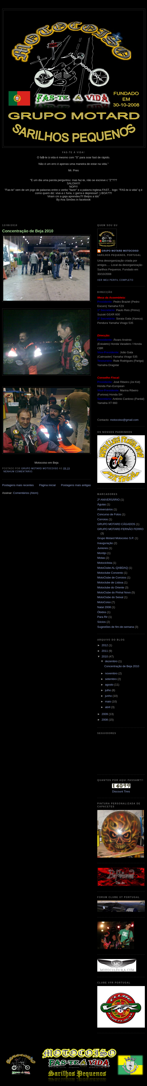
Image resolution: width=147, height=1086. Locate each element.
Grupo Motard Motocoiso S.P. (115, 538)
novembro (111, 673)
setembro (111, 679)
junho (109, 695)
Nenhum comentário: (18, 471)
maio (108, 701)
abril (108, 707)
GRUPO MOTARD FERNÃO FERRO (120, 529)
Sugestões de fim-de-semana (115, 626)
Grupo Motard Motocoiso (120, 251)
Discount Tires (121, 791)
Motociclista (104, 562)
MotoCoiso (104, 602)
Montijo (101, 553)
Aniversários (105, 509)
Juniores (102, 548)
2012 (105, 645)
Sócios (101, 621)
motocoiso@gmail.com (124, 419)
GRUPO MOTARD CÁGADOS (116, 524)
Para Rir (102, 617)
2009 (105, 714)
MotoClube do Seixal (110, 597)
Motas (101, 557)
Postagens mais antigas (76, 485)
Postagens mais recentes (18, 485)
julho (108, 690)
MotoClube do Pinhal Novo (114, 592)
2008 (105, 719)
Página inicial (47, 485)
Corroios (102, 519)
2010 (105, 656)
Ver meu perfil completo (115, 280)
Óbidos (101, 612)
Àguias (101, 504)
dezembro (111, 661)
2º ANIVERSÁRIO (108, 499)
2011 (105, 650)
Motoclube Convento (110, 572)
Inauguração (105, 543)
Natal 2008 (104, 607)
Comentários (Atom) (25, 493)
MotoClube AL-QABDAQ (112, 567)
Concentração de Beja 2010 (27, 231)
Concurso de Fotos (109, 514)
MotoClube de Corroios (111, 577)
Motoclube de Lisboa (110, 582)
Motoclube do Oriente (110, 587)
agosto (109, 684)
